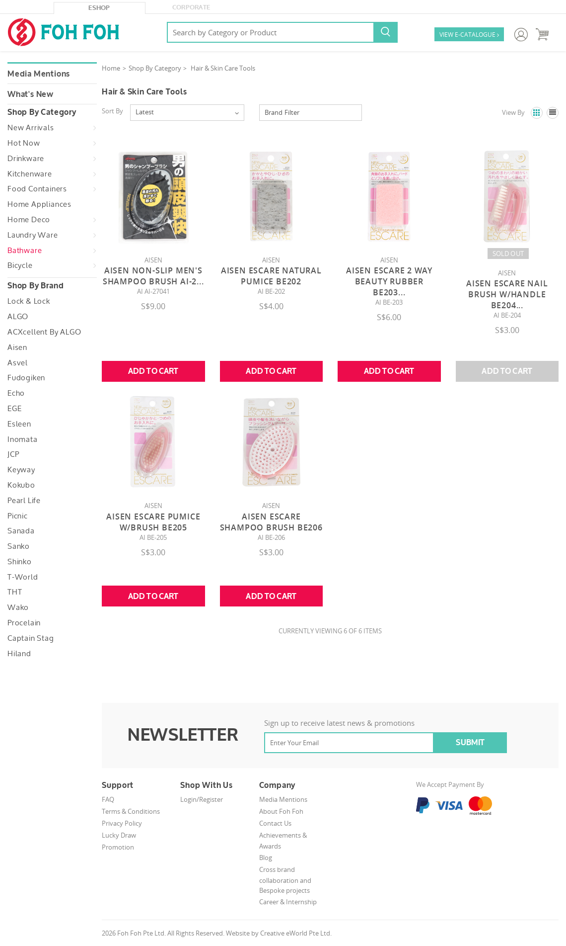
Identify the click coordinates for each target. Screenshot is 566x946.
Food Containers (37, 188)
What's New (30, 94)
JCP (13, 454)
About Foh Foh (281, 811)
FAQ (108, 799)
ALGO (17, 316)
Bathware (24, 250)
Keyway (21, 469)
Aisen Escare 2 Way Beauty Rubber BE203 (389, 281)
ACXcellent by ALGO (44, 332)
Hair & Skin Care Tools (223, 68)
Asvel (17, 362)
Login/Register (201, 799)
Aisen (17, 347)
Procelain (24, 622)
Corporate (191, 7)
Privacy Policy (122, 823)
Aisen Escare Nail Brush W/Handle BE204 (507, 294)
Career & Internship (288, 901)
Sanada (21, 530)
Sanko (18, 546)
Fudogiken (26, 377)
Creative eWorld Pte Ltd (295, 933)
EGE (14, 408)
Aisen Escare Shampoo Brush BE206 (271, 522)
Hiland (19, 653)
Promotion (118, 847)
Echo (16, 393)
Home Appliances (39, 204)
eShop (99, 7)
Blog (265, 857)
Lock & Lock (28, 301)
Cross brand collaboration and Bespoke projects (285, 880)
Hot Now (23, 143)
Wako (18, 607)
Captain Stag (30, 638)
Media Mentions (38, 74)
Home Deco (28, 219)
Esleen (19, 424)
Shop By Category (155, 68)
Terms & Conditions (131, 811)
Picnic (17, 516)
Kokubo (21, 485)
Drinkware (25, 158)
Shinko (19, 561)
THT (14, 592)
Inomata (22, 439)
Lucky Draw (119, 835)
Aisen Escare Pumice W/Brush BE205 (153, 522)
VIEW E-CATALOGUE (469, 35)
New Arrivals (30, 127)
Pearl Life (24, 500)
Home (111, 68)
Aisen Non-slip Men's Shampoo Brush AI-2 (153, 276)
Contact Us (275, 823)
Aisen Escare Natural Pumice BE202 (271, 276)
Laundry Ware (32, 235)
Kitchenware (29, 174)
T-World (22, 577)
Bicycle (20, 265)
